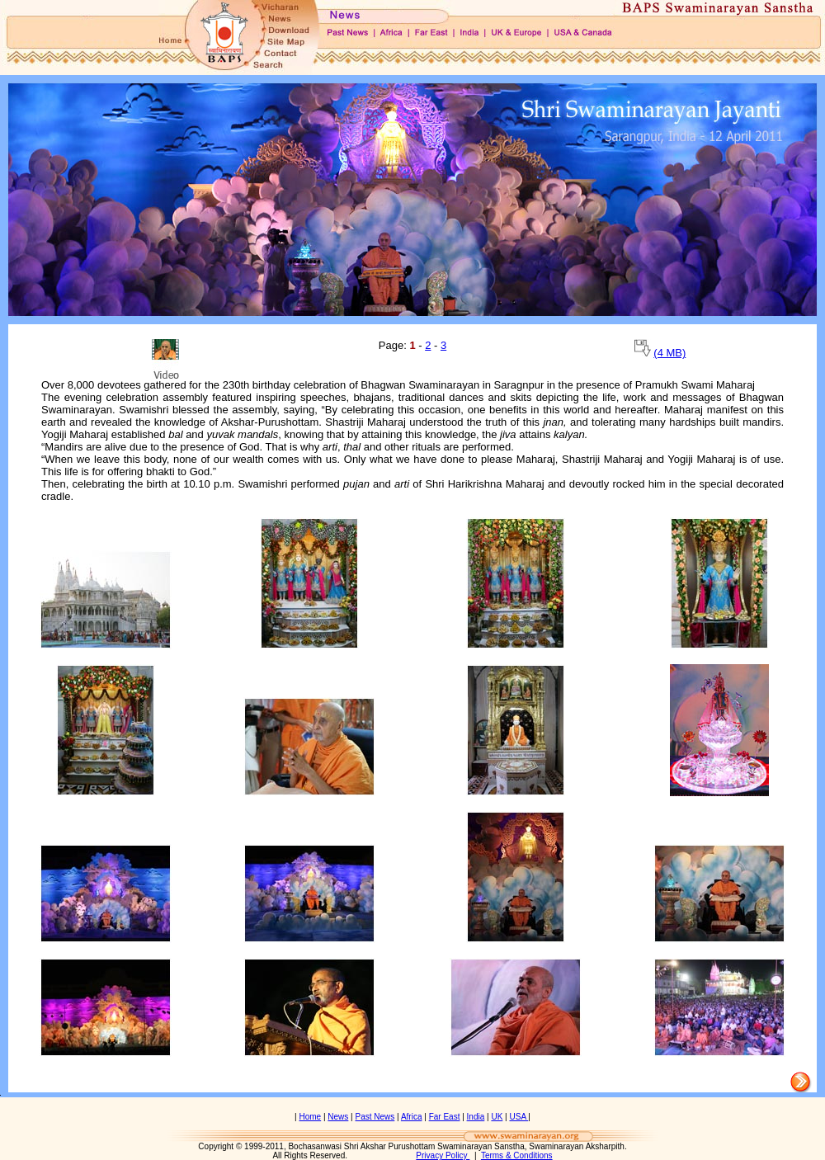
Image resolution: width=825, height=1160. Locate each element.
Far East (444, 1116)
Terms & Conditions (517, 1155)
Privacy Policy (442, 1155)
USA (518, 1116)
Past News (375, 1116)
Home (310, 1116)
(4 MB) (669, 353)
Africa (411, 1116)
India (476, 1116)
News (338, 1116)
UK (496, 1116)
